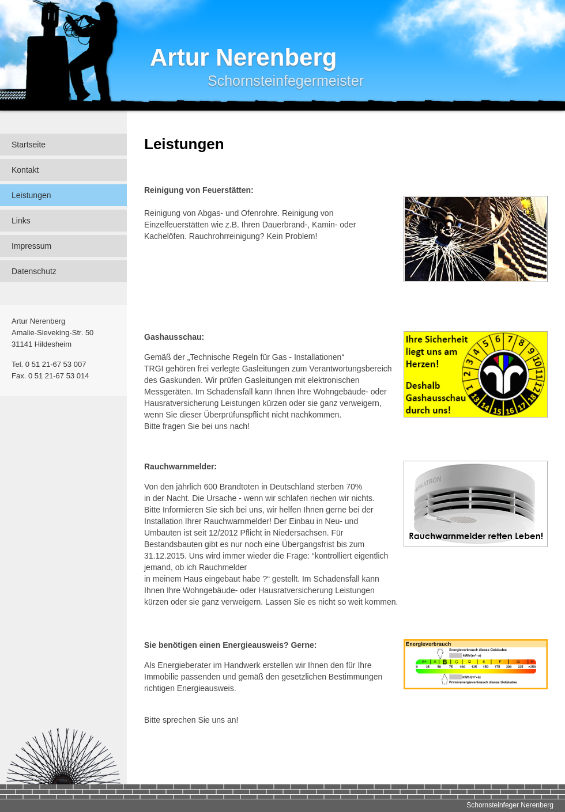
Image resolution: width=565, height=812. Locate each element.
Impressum (31, 246)
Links (21, 220)
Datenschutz (34, 271)
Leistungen (31, 195)
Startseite (29, 144)
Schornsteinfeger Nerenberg (509, 805)
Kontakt (25, 169)
